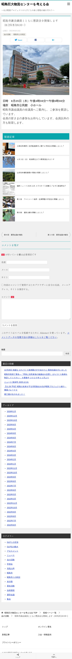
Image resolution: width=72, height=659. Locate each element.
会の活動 (7, 34)
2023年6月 (11, 490)
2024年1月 (11, 464)
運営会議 (11, 595)
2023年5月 (11, 494)
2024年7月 (11, 442)
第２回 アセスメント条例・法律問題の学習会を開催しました (40, 199)
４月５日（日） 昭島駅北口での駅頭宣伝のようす (35, 159)
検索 (3, 349)
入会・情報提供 (44, 634)
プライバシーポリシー (11, 642)
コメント (7, 296)
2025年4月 (11, 429)
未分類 (10, 581)
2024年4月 (11, 451)
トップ (5, 627)
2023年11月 (12, 468)
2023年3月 (11, 499)
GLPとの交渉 (12, 542)
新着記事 (6, 634)
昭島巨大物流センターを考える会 (25, 4)
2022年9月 (11, 512)
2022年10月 (12, 508)
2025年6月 (11, 425)
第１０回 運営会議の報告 (58, 235)
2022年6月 (11, 525)
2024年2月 (11, 459)
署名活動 (11, 586)
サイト (4, 277)
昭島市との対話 (19, 34)
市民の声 (11, 568)
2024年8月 (11, 438)
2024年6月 (11, 446)
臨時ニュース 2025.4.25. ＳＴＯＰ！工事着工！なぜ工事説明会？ (41, 186)
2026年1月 (11, 411)
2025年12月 (12, 416)
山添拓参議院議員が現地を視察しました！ (33, 172)
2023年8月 (11, 481)
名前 (3, 262)
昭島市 (10, 573)
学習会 (10, 564)
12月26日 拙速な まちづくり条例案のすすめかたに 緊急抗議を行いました (35, 370)
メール (4, 269)
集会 (9, 599)
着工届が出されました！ (14, 394)
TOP (20, 613)
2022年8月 (11, 516)
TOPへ (54, 656)
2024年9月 (11, 433)
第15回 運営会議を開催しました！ (30, 212)
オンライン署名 (44, 627)
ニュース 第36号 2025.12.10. (16, 382)
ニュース (11, 555)
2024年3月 (11, 455)
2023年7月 (11, 486)
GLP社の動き (12, 547)
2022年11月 (12, 503)
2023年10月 (12, 473)
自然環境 (11, 590)
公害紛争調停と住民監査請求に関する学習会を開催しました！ (40, 146)
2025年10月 (12, 420)
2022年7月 (11, 521)
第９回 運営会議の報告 (13, 235)
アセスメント (12, 551)
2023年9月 (11, 477)
